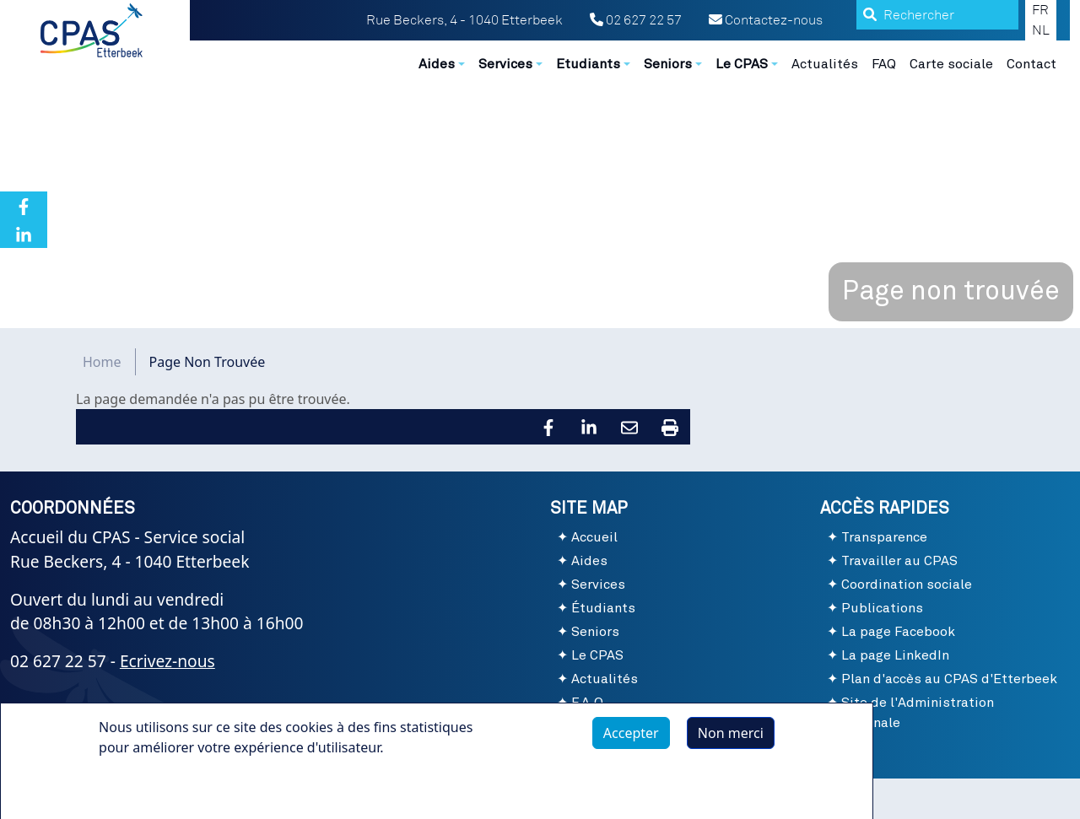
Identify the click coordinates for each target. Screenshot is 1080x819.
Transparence (884, 537)
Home (102, 362)
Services (598, 584)
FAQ (884, 64)
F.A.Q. (589, 702)
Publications (882, 608)
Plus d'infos (152, 796)
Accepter (631, 743)
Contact (1031, 64)
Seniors (595, 631)
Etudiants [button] (588, 64)
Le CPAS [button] (742, 64)
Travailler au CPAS (899, 561)
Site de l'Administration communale (910, 713)
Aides (589, 561)
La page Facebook (898, 631)
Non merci (731, 743)
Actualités (824, 64)
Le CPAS (597, 655)
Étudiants (603, 608)
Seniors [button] (668, 64)
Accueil (594, 537)
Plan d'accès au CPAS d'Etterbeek (949, 679)
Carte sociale (951, 64)
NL (1041, 30)
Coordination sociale (906, 584)
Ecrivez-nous (167, 660)
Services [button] (505, 64)
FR (1040, 10)
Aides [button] (436, 64)
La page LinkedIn (895, 655)
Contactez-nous (766, 20)
